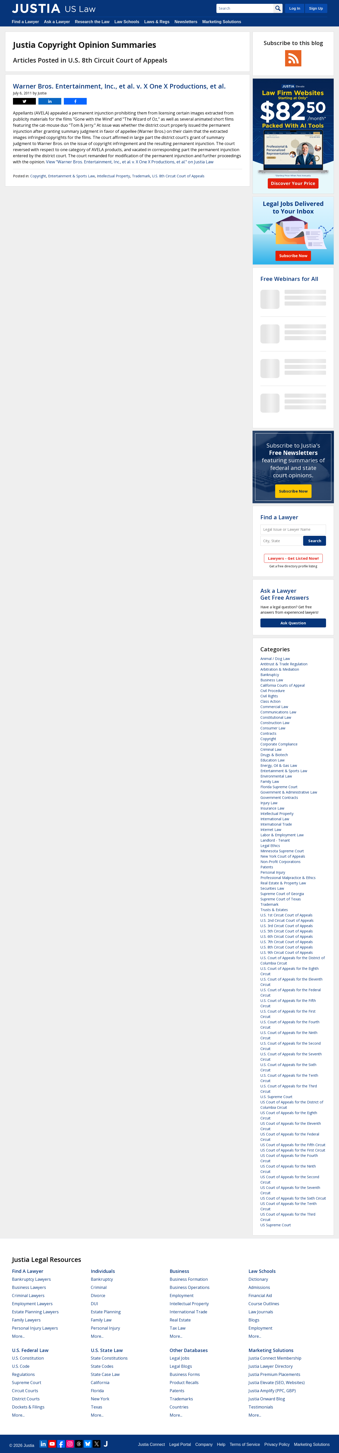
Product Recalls (184, 1382)
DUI (94, 1303)
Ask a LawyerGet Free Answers (284, 594)
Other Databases (189, 1350)
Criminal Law (271, 749)
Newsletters (185, 22)
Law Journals (260, 1312)
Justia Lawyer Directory (270, 1366)
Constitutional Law (275, 717)
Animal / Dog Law (275, 658)
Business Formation (189, 1279)
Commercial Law (274, 706)
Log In (294, 8)
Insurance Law (272, 808)
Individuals (103, 1271)
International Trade (276, 824)
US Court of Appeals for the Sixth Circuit (293, 1198)
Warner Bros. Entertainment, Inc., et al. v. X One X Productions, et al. (119, 86)
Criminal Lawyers (28, 1295)
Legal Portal (180, 1444)
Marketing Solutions (221, 22)
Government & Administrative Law (288, 792)
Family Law (269, 781)
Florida (97, 1390)
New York (100, 1399)
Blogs (253, 1320)
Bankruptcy (269, 674)
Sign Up (316, 8)
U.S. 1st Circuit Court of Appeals (286, 915)
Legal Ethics (270, 845)
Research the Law (92, 22)
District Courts (26, 1399)
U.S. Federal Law (30, 1350)
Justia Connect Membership (274, 1358)
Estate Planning (106, 1312)
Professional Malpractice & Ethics (288, 877)
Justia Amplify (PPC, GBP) (272, 1390)
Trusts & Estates (274, 909)
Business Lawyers (29, 1287)
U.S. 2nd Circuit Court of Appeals (287, 920)
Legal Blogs (181, 1366)
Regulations (23, 1374)
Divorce (98, 1295)
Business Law (271, 680)
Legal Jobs (179, 1358)
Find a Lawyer (25, 22)
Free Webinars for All (289, 278)
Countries (179, 1407)
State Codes (102, 1366)
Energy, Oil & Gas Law (278, 765)
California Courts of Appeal (282, 685)
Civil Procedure (272, 690)
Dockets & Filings (28, 1407)
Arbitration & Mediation (279, 669)
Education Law (272, 760)
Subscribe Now (293, 491)
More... (18, 1336)
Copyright (38, 176)
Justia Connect (151, 1444)
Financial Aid (260, 1295)
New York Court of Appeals (282, 856)
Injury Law (268, 802)
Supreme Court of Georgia (282, 893)
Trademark (141, 176)
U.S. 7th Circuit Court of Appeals (286, 941)
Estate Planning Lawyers (35, 1312)
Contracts (268, 733)
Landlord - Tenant (275, 840)
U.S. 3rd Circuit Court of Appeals (286, 925)
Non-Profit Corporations (280, 861)
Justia (29, 1445)
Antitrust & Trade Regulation (283, 663)
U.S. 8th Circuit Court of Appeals (178, 176)
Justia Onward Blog (266, 1399)
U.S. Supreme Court (276, 1096)
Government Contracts (279, 797)
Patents (266, 867)
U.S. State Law (107, 1350)
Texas (96, 1407)
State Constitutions (109, 1358)
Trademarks (181, 1399)
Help (221, 1444)
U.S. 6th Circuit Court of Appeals (286, 936)
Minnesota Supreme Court (282, 850)
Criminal (99, 1287)
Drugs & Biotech (274, 754)
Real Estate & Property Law (283, 883)
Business (179, 1271)
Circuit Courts (25, 1390)
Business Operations (190, 1287)
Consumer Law (272, 728)
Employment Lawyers (32, 1303)
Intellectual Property (113, 176)
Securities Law (272, 888)
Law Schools (126, 22)
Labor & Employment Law (282, 834)
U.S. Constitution (28, 1358)
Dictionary (258, 1279)
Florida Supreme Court (279, 786)
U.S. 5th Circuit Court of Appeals (286, 931)
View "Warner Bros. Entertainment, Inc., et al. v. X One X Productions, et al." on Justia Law (129, 162)
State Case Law (105, 1374)
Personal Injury (272, 872)
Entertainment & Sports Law (71, 176)
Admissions (259, 1287)
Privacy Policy (277, 1444)
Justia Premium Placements (274, 1374)
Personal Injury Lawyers (35, 1328)
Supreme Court (26, 1382)
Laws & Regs (157, 22)
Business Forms (185, 1374)
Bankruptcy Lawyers (31, 1279)
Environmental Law (276, 776)
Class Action (270, 701)
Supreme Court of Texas (280, 899)
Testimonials (260, 1407)
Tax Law (177, 1328)
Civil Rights (269, 696)
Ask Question (293, 622)
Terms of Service (245, 1444)
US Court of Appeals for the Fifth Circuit (293, 1144)
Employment (182, 1295)
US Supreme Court (275, 1224)
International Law (274, 818)
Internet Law (270, 829)
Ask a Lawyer (57, 22)
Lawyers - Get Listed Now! (293, 558)
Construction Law (274, 722)
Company (204, 1444)
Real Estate (180, 1320)
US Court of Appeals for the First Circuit (292, 1150)
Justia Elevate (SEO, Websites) (276, 1382)
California (100, 1382)
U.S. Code (21, 1366)
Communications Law (278, 712)
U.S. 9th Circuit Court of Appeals (286, 952)
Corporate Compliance (279, 744)
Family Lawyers (26, 1320)
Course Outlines (263, 1303)
